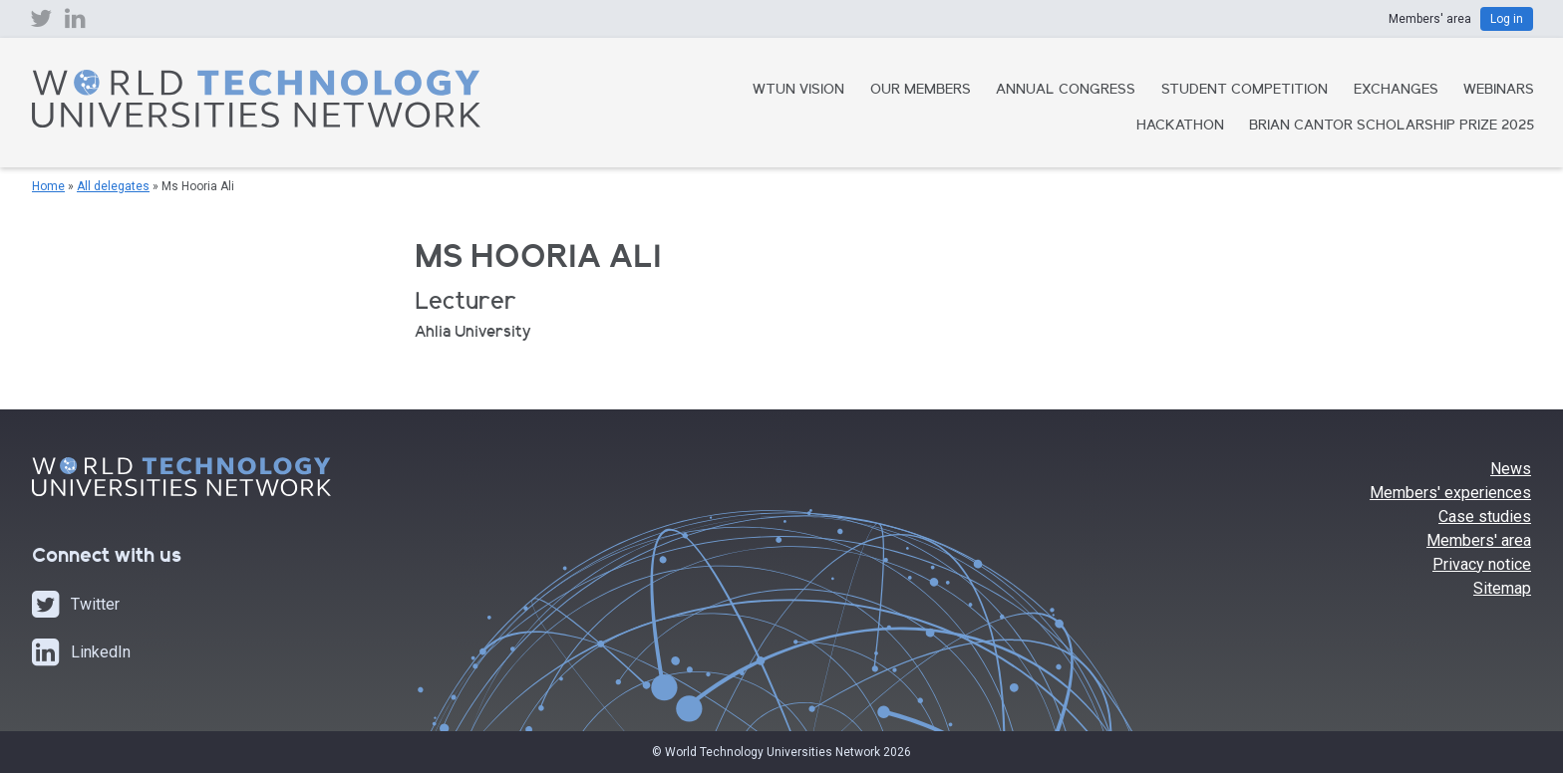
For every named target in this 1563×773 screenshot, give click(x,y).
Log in (1506, 19)
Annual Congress (1065, 91)
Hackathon (1180, 126)
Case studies (1484, 516)
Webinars (1498, 91)
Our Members (920, 91)
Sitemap (1502, 588)
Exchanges (1396, 91)
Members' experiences (1450, 492)
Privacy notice (1481, 564)
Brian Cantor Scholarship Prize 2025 (1391, 126)
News (1510, 468)
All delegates (113, 186)
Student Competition (1244, 91)
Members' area (1478, 540)
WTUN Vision (798, 91)
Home (48, 186)
